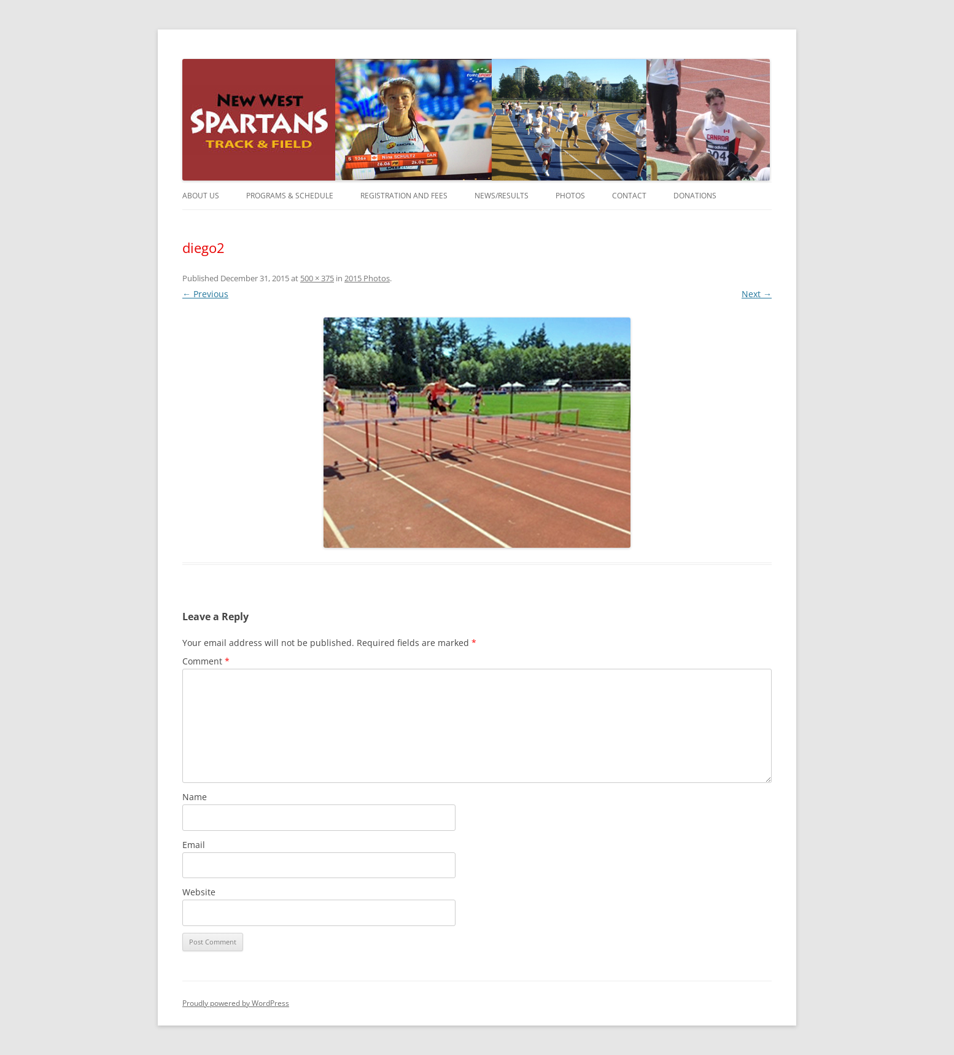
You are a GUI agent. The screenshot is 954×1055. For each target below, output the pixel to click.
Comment (206, 661)
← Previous (205, 294)
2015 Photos (367, 278)
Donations (694, 195)
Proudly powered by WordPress (235, 1003)
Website (198, 892)
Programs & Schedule (289, 195)
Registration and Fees (404, 195)
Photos (570, 195)
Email (193, 845)
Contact (629, 195)
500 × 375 (317, 278)
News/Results (502, 195)
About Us (200, 195)
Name (194, 797)
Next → (757, 294)
